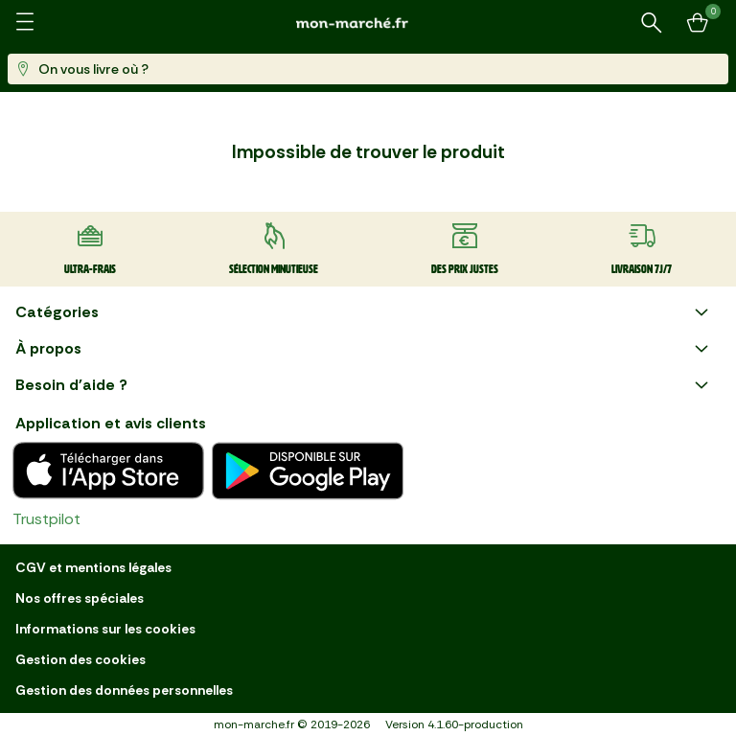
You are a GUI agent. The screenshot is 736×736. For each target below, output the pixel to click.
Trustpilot (46, 519)
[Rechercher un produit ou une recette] (652, 23)
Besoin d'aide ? (364, 385)
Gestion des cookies (80, 659)
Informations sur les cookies (105, 628)
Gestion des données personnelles (124, 690)
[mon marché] (368, 22)
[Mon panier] (698, 23)
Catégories (364, 312)
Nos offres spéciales (79, 598)
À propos (364, 348)
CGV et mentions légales (93, 567)
